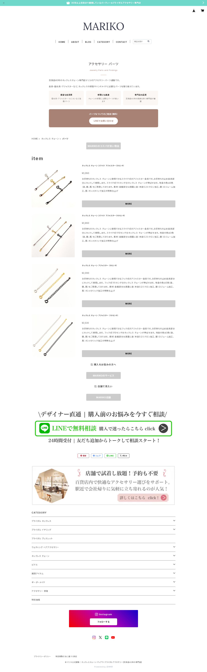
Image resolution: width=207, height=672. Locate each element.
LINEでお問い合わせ (103, 121)
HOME (62, 42)
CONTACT (121, 42)
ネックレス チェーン (50, 138)
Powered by (103, 667)
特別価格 (36, 600)
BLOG (88, 42)
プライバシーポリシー (42, 656)
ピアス (35, 565)
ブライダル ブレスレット (42, 538)
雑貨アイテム (37, 573)
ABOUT (75, 42)
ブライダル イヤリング (41, 530)
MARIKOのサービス (103, 375)
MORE (128, 204)
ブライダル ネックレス (41, 521)
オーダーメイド (38, 582)
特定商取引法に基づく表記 (66, 656)
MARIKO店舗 (103, 397)
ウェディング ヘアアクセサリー (45, 547)
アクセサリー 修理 (40, 591)
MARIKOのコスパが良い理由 (103, 146)
